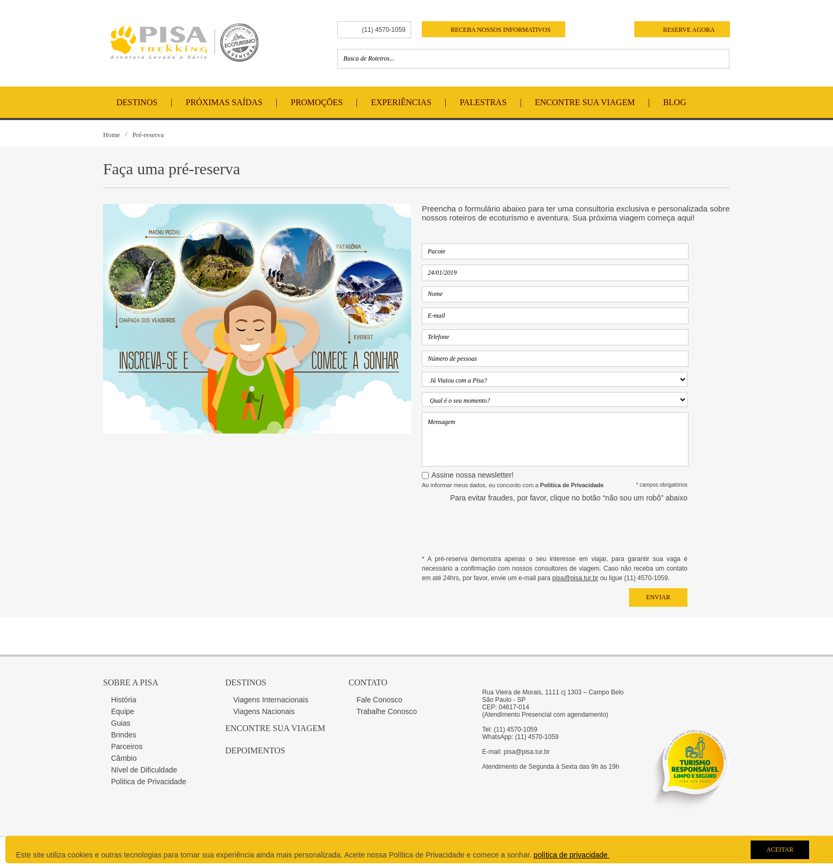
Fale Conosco (379, 699)
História (123, 699)
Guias (121, 723)
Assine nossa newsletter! (472, 475)
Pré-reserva (148, 135)
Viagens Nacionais (264, 711)
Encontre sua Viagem (275, 728)
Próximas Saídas (224, 102)
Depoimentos (255, 750)
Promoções (317, 102)
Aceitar (779, 849)
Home (111, 135)
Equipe (122, 711)
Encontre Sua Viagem (585, 102)
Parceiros (126, 746)
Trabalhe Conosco (386, 711)
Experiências (401, 102)
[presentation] (606, 528)
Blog (674, 102)
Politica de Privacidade (148, 781)
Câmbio (124, 758)
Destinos (136, 102)
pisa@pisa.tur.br (575, 578)
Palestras (483, 102)
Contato (367, 682)
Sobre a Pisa (130, 682)
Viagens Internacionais (270, 699)
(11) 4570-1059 (383, 29)
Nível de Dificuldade (144, 770)
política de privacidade (571, 855)
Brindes (123, 735)
